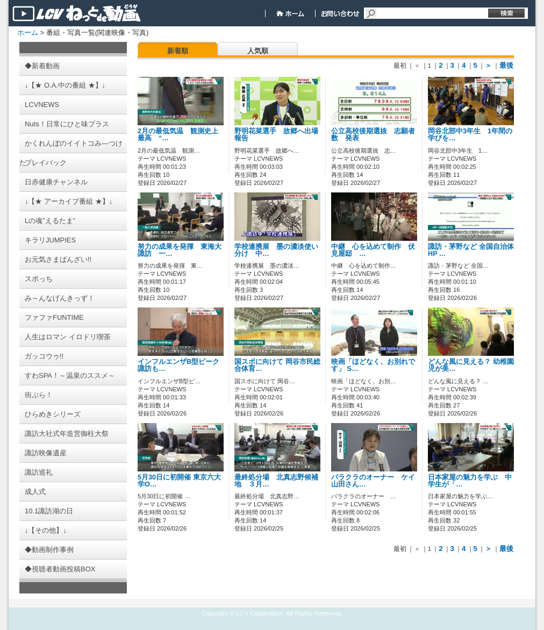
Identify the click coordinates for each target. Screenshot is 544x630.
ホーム (27, 32)
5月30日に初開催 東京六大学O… (179, 481)
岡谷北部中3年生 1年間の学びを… (470, 134)
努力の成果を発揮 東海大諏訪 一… (179, 250)
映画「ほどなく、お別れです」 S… (373, 365)
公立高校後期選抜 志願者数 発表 (373, 134)
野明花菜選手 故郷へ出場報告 (276, 134)
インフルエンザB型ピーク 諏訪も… (178, 365)
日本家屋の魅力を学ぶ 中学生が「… (470, 481)
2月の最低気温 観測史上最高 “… (178, 134)
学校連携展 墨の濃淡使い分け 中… (276, 250)
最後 (506, 65)
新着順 (177, 51)
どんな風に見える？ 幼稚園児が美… (471, 365)
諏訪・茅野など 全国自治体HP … (471, 250)
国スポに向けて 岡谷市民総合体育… (277, 365)
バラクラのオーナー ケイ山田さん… (373, 481)
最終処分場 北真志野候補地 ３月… (276, 481)
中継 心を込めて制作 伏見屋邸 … (373, 250)
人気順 (257, 51)
